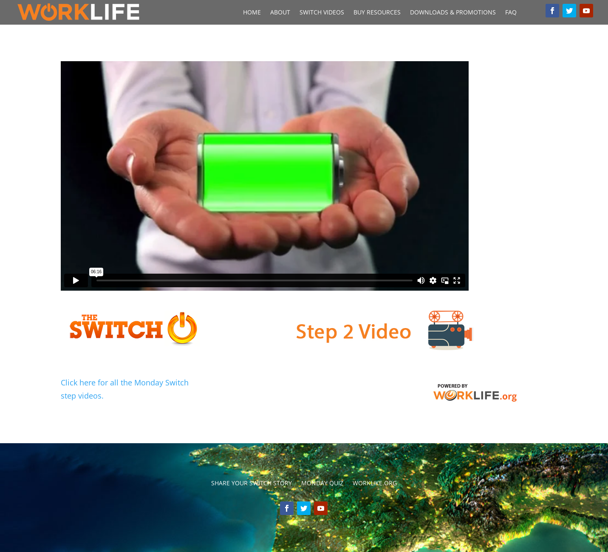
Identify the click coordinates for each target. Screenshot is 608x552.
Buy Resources (377, 12)
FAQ (511, 12)
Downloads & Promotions (453, 12)
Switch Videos (322, 12)
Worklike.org (375, 483)
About (280, 12)
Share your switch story (251, 483)
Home (252, 12)
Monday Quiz (322, 483)
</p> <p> (265, 176)
